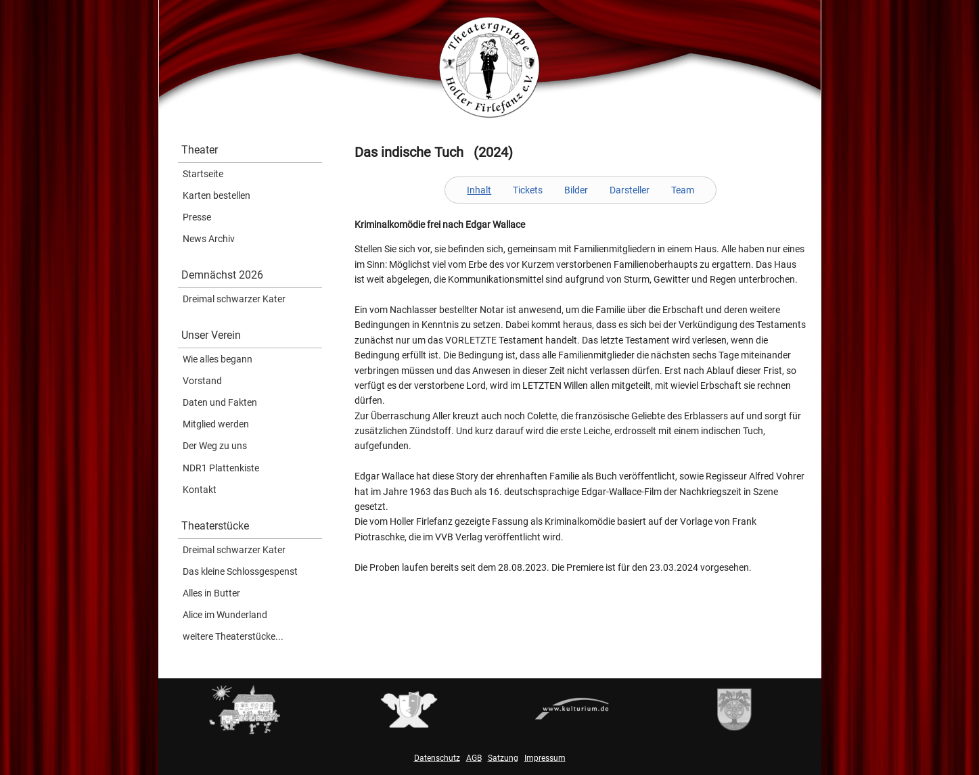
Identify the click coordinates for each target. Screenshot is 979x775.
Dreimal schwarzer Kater (234, 298)
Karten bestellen (216, 195)
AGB (474, 758)
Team (682, 190)
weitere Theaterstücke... (233, 636)
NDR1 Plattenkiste (221, 468)
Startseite (203, 173)
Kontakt (200, 489)
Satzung (503, 758)
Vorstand (202, 380)
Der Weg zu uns (215, 445)
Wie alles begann (217, 359)
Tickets (528, 190)
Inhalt (479, 190)
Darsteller (630, 190)
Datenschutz (437, 758)
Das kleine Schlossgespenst (240, 571)
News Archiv (209, 238)
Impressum (545, 758)
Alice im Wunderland (225, 614)
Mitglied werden (216, 424)
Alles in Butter (211, 593)
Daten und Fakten (220, 402)
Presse (197, 217)
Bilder (576, 190)
